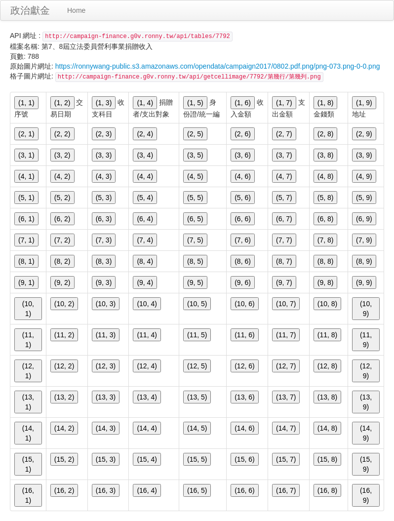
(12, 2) (64, 366)
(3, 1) (26, 155)
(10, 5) (197, 304)
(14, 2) (64, 428)
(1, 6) (243, 103)
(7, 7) (284, 240)
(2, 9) (364, 134)
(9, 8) (325, 282)
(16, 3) (106, 490)
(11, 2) (64, 335)
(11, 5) (197, 335)
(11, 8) (327, 335)
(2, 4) (145, 134)
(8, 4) (145, 261)
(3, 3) (104, 155)
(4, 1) (26, 176)
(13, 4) (147, 397)
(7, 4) (145, 240)
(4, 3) (104, 176)
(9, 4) (145, 282)
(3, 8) (325, 155)
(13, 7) (286, 397)
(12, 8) (327, 366)
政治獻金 (30, 10)
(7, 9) (364, 240)
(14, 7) (286, 428)
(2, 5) (195, 134)
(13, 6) (244, 397)
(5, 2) (62, 197)
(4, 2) (62, 176)
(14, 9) (366, 433)
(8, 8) (325, 261)
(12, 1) (28, 371)
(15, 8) (327, 459)
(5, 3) (104, 197)
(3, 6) (243, 155)
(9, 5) (195, 282)
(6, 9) (364, 219)
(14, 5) (197, 428)
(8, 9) (364, 261)
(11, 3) (106, 335)
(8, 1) (26, 261)
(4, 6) (243, 176)
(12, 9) (366, 371)
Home (76, 10)
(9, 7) (284, 282)
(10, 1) (28, 309)
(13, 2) (64, 397)
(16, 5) (197, 490)
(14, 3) (106, 428)
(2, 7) (284, 134)
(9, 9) (364, 282)
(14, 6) (244, 428)
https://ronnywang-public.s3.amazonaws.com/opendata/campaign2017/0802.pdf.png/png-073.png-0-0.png (217, 66)
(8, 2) (62, 261)
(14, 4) (147, 428)
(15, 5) (197, 459)
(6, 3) (104, 219)
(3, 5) (195, 155)
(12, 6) (244, 366)
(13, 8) (327, 397)
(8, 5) (195, 261)
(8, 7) (284, 261)
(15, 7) (286, 459)
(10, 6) (244, 304)
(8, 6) (243, 261)
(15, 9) (366, 464)
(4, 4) (145, 176)
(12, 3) (106, 366)
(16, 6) (244, 490)
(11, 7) (286, 335)
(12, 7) (286, 366)
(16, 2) (64, 490)
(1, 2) (62, 103)
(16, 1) (28, 495)
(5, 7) (284, 197)
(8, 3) (104, 261)
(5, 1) (26, 197)
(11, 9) (366, 340)
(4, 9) (364, 176)
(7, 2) (62, 240)
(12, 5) (197, 366)
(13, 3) (106, 397)
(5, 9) (364, 197)
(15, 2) (64, 459)
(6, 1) (26, 219)
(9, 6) (243, 282)
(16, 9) (366, 495)
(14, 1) (28, 433)
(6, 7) (284, 219)
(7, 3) (104, 240)
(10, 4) (147, 304)
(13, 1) (28, 402)
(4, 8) (325, 176)
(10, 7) (286, 304)
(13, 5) (197, 397)
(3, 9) (364, 155)
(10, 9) (366, 309)
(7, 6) (243, 240)
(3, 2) (62, 155)
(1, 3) (104, 103)
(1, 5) (195, 103)
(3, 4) (145, 155)
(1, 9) (364, 103)
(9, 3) (104, 282)
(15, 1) (28, 464)
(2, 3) (104, 134)
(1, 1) (26, 103)
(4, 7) (284, 176)
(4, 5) (195, 176)
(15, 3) (106, 459)
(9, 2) (62, 282)
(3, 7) (284, 155)
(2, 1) (26, 134)
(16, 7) (286, 490)
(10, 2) (64, 304)
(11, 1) (28, 340)
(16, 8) (327, 490)
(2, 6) (243, 134)
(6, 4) (145, 219)
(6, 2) (62, 219)
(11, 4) (147, 335)
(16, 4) (147, 490)
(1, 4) (145, 103)
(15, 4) (147, 459)
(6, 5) (195, 219)
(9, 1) (26, 282)
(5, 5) (195, 197)
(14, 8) (327, 428)
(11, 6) (244, 335)
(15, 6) (244, 459)
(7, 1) (26, 240)
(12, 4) (147, 366)
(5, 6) (243, 197)
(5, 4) (145, 197)
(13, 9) (366, 402)
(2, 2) (62, 134)
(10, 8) (327, 304)
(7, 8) (325, 240)
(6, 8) (325, 219)
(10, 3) (106, 304)
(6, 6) (243, 219)
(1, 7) (284, 103)
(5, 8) (325, 197)
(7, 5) (195, 240)
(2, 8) (325, 134)
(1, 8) (325, 103)
